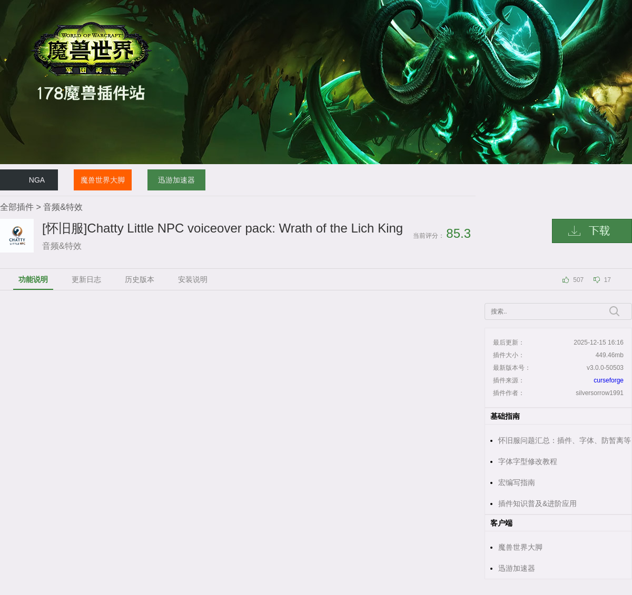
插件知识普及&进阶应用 (537, 503)
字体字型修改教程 (527, 461)
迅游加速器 (176, 180)
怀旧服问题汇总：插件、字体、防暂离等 (564, 440)
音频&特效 (63, 207)
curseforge (609, 380)
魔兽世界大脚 (103, 180)
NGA (37, 180)
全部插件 (17, 207)
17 (607, 280)
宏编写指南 (516, 482)
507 (578, 280)
